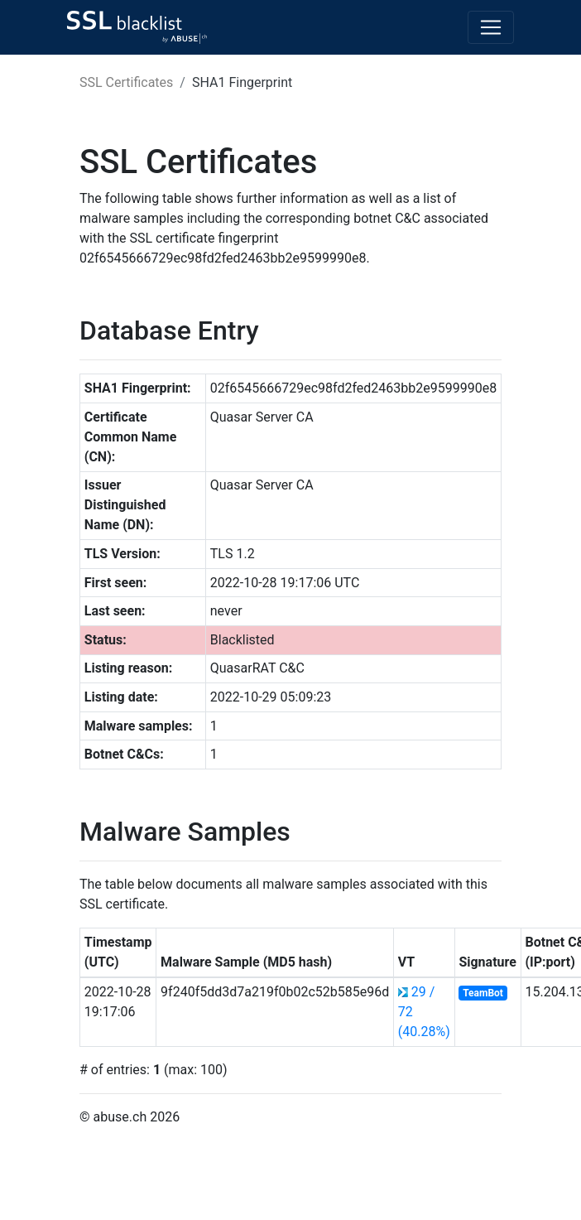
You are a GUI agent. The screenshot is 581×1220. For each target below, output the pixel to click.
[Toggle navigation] (491, 27)
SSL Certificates (126, 82)
